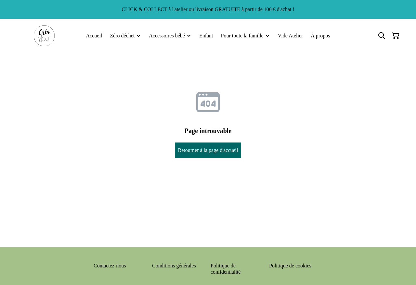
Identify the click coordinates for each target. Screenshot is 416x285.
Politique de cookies (290, 265)
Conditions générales (174, 265)
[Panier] (396, 36)
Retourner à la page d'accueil (208, 150)
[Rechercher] (381, 36)
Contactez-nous (110, 265)
